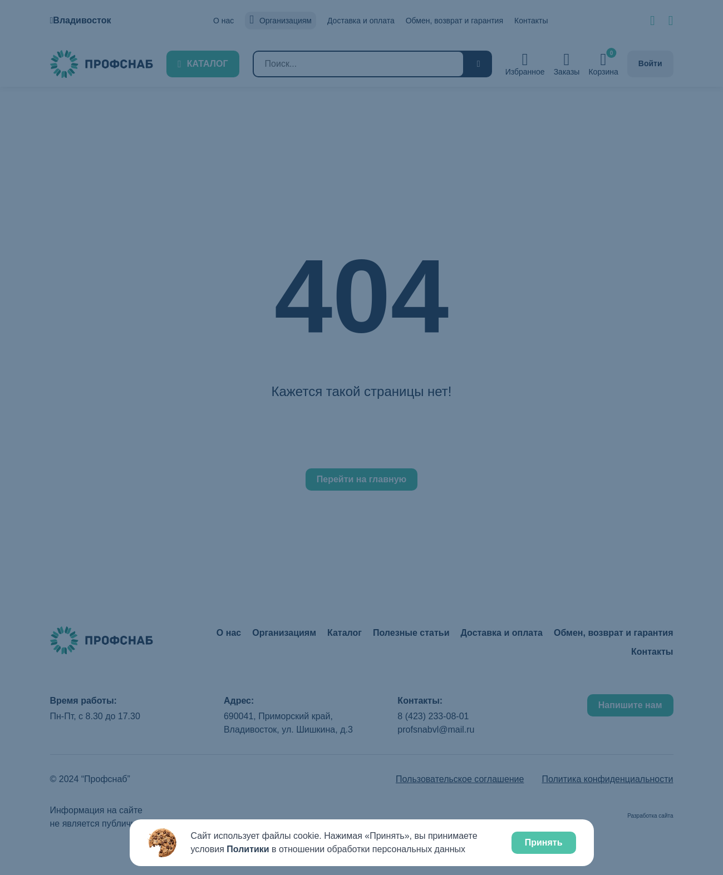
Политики (248, 849)
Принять (544, 842)
